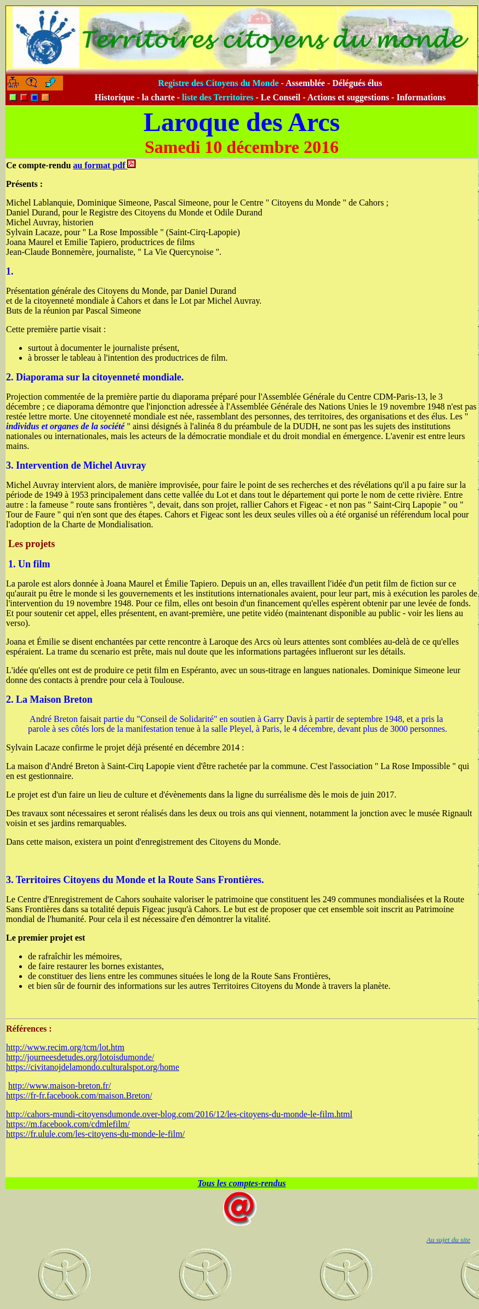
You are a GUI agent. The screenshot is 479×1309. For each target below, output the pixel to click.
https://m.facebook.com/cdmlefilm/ (68, 1124)
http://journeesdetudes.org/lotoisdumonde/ (80, 1057)
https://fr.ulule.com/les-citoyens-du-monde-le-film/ (95, 1134)
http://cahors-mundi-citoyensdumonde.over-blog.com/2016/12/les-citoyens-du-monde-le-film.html (179, 1114)
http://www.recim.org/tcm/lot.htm (65, 1047)
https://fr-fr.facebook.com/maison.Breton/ (79, 1095)
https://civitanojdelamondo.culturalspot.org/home (92, 1067)
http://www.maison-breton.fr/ (59, 1085)
